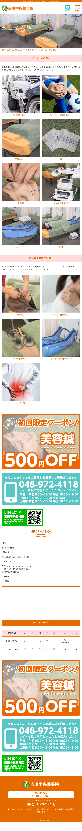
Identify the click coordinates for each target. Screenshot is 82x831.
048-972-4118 (43, 805)
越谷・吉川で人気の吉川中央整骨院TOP (20, 50)
